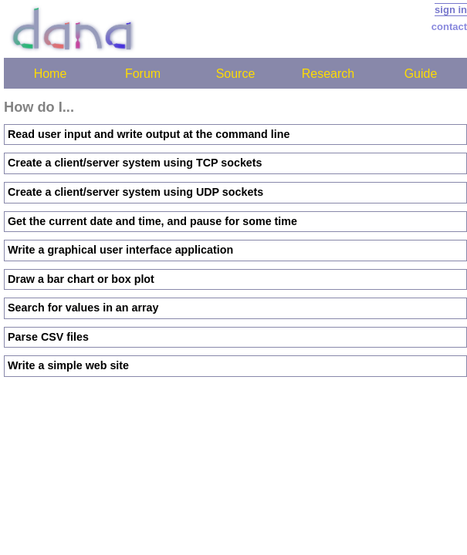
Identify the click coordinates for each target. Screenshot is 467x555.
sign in (451, 9)
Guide (421, 73)
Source (235, 73)
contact (449, 26)
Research (328, 73)
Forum (143, 73)
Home (50, 73)
